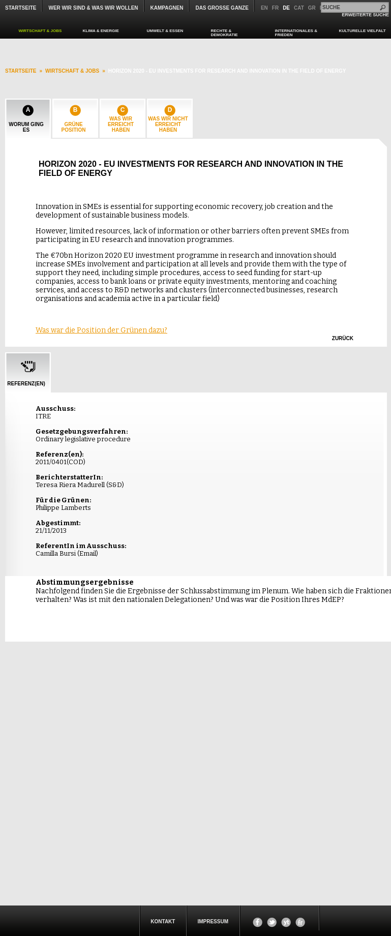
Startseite (20, 8)
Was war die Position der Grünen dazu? (101, 330)
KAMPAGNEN (167, 8)
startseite (20, 71)
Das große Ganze (221, 8)
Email (87, 553)
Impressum (212, 921)
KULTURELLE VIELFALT (362, 30)
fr (275, 8)
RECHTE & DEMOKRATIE (224, 32)
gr (312, 8)
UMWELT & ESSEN (165, 30)
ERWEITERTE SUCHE (365, 14)
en (264, 8)
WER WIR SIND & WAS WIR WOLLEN (93, 8)
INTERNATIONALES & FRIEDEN (296, 32)
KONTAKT (163, 921)
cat (299, 8)
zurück (342, 338)
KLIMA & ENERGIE (101, 30)
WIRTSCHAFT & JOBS (40, 30)
